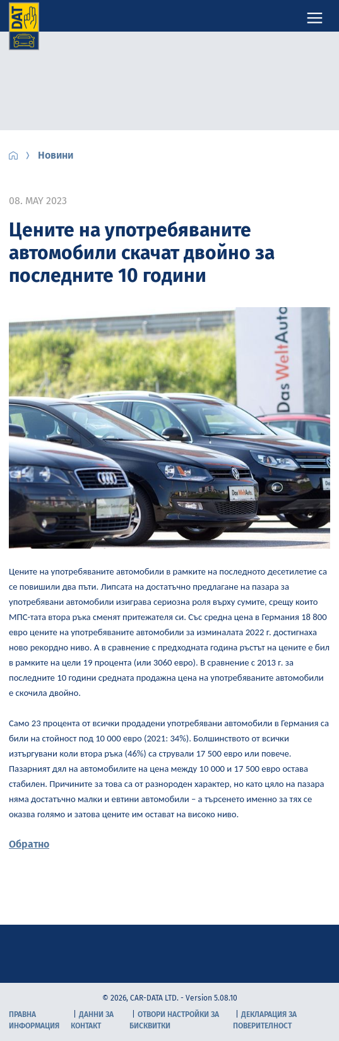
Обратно (29, 844)
